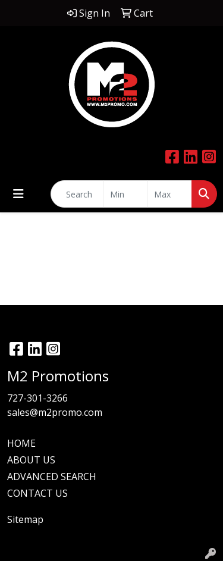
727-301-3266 (37, 398)
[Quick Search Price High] (169, 194)
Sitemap (25, 519)
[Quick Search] (77, 194)
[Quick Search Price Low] (125, 194)
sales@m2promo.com (54, 412)
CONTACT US (37, 493)
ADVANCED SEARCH (51, 476)
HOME (21, 443)
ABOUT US (31, 459)
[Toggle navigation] (18, 194)
